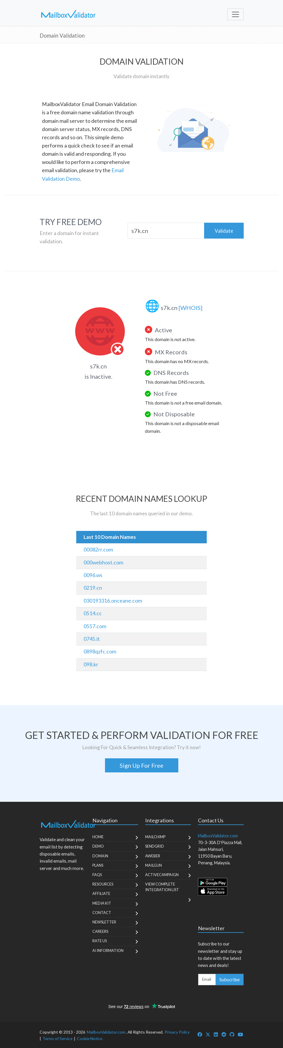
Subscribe (229, 979)
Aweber (152, 856)
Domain (100, 856)
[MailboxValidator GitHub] (232, 1034)
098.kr (91, 664)
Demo (98, 846)
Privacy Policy (177, 1031)
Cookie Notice (89, 1038)
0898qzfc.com (100, 651)
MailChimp (155, 836)
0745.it (92, 639)
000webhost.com (103, 562)
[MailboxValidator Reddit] (223, 1034)
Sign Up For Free (141, 765)
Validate (224, 231)
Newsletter (104, 922)
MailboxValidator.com (106, 1031)
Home (98, 836)
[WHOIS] (190, 307)
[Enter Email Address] (207, 979)
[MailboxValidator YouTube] (240, 1034)
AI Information (107, 950)
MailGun (153, 865)
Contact (101, 912)
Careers (100, 931)
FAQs (97, 874)
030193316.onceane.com (113, 601)
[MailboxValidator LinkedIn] (216, 1034)
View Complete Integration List (162, 887)
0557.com (95, 626)
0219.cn (93, 588)
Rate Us (99, 940)
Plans (97, 865)
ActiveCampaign (162, 874)
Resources (102, 884)
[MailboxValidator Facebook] (199, 1034)
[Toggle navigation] (235, 14)
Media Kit (101, 903)
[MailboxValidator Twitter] (208, 1034)
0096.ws (93, 575)
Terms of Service (57, 1038)
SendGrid (154, 846)
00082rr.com (98, 549)
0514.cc (93, 613)
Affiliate (101, 893)
